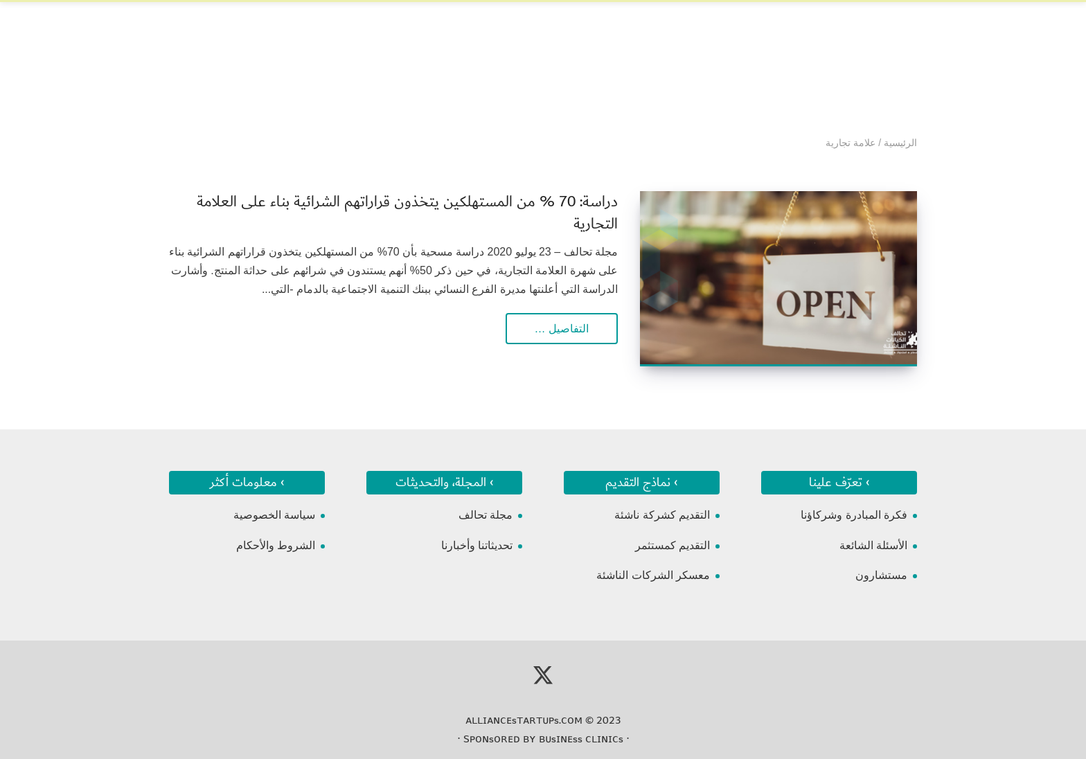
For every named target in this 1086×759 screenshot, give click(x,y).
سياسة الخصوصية (274, 515)
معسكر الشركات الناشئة (653, 575)
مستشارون (881, 575)
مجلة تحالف (486, 515)
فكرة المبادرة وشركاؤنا (854, 515)
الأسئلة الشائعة (873, 545)
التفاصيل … (562, 328)
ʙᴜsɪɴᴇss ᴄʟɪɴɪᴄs (581, 739)
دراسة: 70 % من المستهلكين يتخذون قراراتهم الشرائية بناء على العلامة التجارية (407, 213)
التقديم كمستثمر (672, 545)
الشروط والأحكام (275, 545)
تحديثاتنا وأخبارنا (477, 545)
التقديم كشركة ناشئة (662, 515)
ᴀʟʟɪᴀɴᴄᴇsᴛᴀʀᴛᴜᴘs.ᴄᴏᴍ (523, 720)
